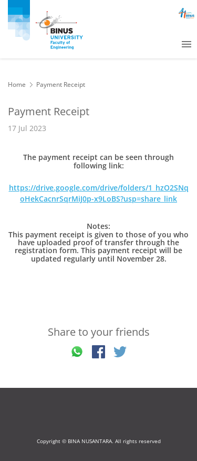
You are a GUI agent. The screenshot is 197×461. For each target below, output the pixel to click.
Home (17, 84)
